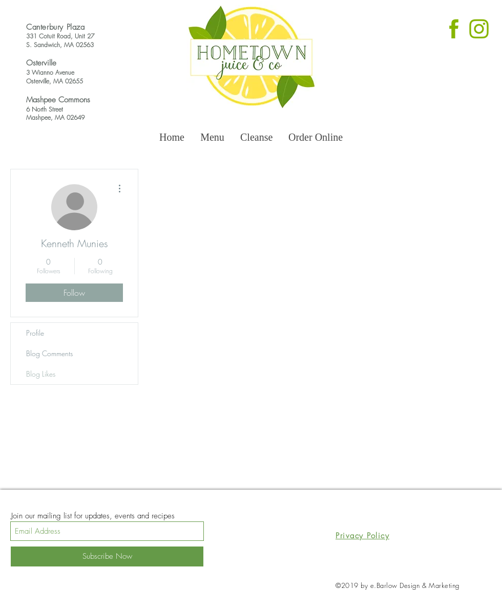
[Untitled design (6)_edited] (454, 27)
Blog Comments (49, 353)
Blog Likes (40, 374)
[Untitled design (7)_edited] (479, 27)
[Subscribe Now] (107, 556)
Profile (35, 333)
